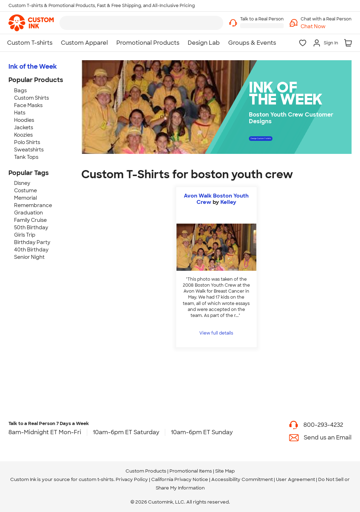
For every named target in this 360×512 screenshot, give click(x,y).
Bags (20, 90)
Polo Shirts (27, 142)
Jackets (23, 127)
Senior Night (29, 257)
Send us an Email (328, 437)
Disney (22, 183)
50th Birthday (31, 227)
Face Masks (28, 105)
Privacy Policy (132, 479)
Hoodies (24, 120)
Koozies (23, 135)
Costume (25, 190)
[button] (326, 26)
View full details (216, 333)
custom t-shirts (96, 479)
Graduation (28, 213)
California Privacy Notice (179, 479)
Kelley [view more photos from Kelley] (228, 202)
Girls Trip (25, 235)
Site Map (225, 471)
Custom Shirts (31, 98)
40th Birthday (31, 249)
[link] (31, 22)
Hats (19, 113)
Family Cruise (30, 220)
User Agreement (295, 479)
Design (288, 140)
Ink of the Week (32, 66)
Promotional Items (190, 471)
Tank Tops (26, 157)
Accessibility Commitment (242, 479)
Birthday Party (32, 242)
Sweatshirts (29, 149)
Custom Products (146, 471)
